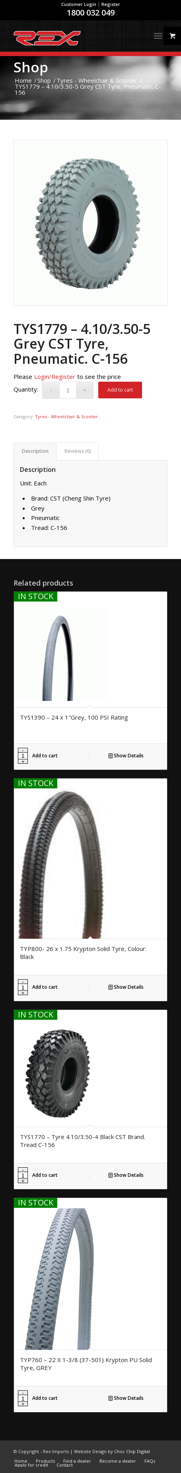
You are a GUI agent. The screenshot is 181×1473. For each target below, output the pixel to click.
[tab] (35, 451)
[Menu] (158, 35)
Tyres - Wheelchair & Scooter (66, 416)
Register (110, 4)
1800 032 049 (91, 12)
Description (35, 451)
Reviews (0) (77, 451)
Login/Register (54, 376)
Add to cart (120, 389)
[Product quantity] (67, 390)
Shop (31, 67)
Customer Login (78, 4)
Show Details (126, 755)
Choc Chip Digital (132, 1451)
